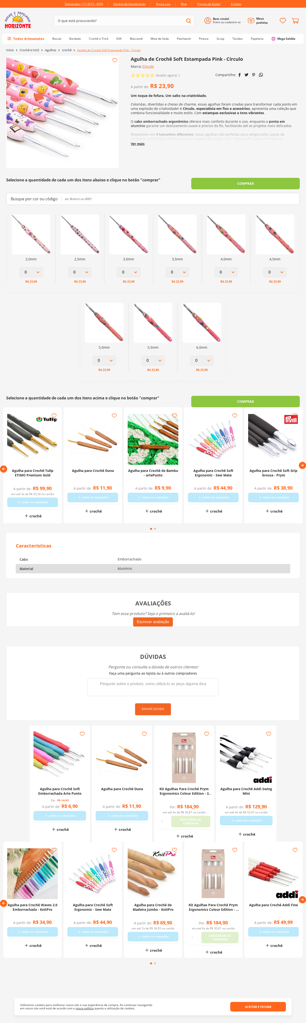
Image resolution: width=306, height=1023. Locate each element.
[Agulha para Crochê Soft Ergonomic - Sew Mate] (213, 468)
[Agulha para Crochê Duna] (92, 468)
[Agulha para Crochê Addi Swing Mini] (246, 788)
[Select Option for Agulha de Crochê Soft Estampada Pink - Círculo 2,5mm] (79, 272)
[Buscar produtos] (188, 20)
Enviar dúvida (153, 711)
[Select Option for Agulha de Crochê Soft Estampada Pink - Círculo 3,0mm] (128, 272)
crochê (66, 50)
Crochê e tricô (29, 50)
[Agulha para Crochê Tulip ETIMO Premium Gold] (32, 468)
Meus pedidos (262, 21)
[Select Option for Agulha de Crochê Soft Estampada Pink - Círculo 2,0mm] (31, 272)
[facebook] (240, 75)
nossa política (85, 1008)
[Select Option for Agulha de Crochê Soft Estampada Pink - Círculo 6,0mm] (201, 360)
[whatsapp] (261, 75)
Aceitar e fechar (258, 1007)
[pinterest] (253, 75)
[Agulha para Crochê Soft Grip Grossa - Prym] (273, 468)
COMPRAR (245, 183)
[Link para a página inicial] (10, 50)
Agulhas (50, 50)
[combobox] (124, 20)
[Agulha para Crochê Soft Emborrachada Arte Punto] (59, 788)
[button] (3, 470)
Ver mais (138, 144)
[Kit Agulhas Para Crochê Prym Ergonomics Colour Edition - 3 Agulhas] (184, 788)
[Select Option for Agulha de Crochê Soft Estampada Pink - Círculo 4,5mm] (274, 272)
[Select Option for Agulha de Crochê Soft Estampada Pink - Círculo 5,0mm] (104, 360)
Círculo (148, 66)
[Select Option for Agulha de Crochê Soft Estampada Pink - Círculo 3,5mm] (177, 272)
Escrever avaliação (153, 624)
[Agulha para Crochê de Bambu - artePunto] (153, 468)
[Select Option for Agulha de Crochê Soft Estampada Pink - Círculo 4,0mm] (226, 272)
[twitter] (246, 74)
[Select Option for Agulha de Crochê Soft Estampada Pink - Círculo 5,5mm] (153, 360)
